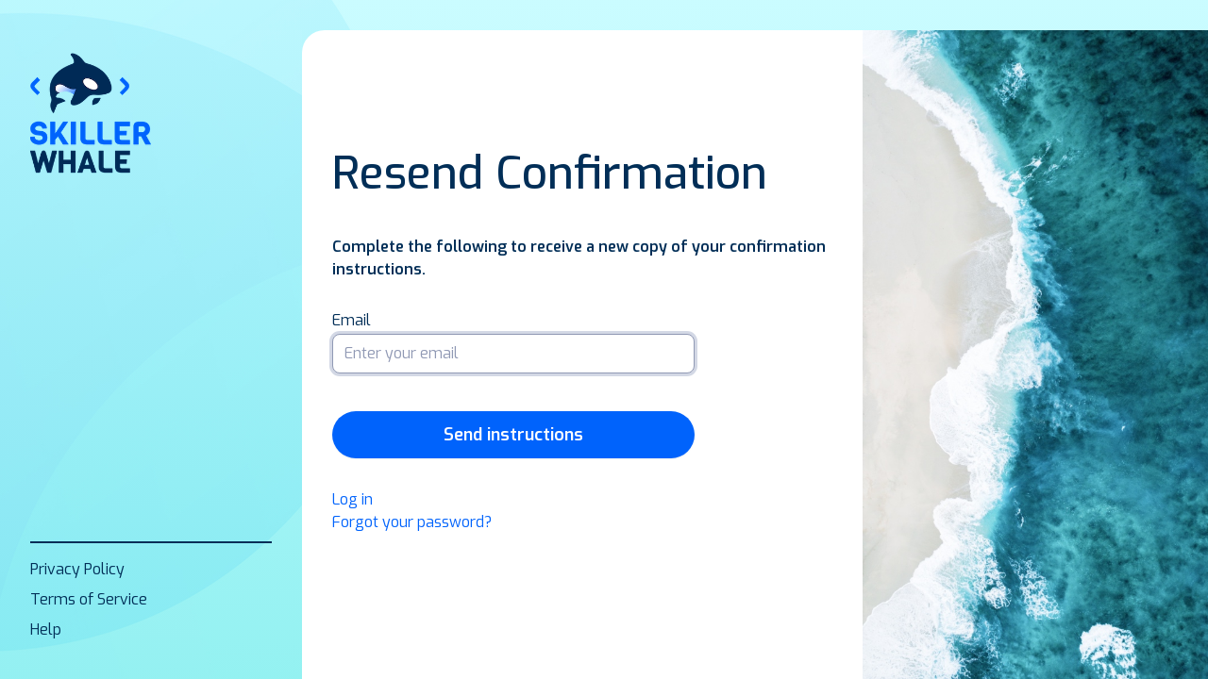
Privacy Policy (77, 569)
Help (45, 629)
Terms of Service (88, 599)
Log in (352, 499)
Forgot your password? (412, 522)
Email (351, 320)
